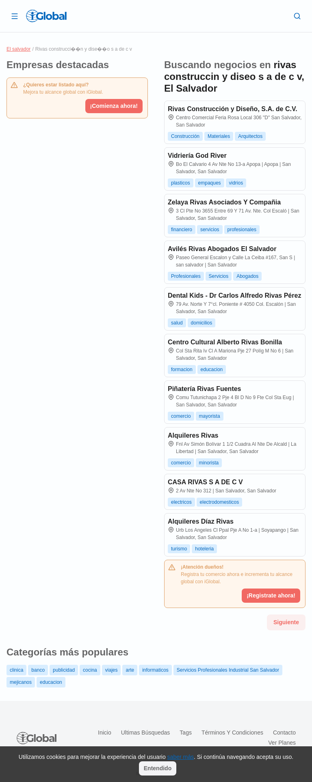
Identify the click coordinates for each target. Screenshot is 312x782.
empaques (209, 183)
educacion (212, 369)
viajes (111, 670)
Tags (186, 732)
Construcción (185, 136)
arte (130, 670)
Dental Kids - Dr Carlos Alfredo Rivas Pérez (234, 295)
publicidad (64, 670)
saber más (180, 757)
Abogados (247, 276)
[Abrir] (14, 16)
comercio (181, 416)
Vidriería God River (197, 155)
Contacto (284, 732)
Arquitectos (250, 136)
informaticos (155, 670)
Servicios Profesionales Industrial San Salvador (228, 670)
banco (38, 670)
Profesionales (186, 276)
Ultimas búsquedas (145, 732)
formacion (182, 369)
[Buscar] (297, 16)
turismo (179, 549)
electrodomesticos (219, 502)
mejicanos (21, 682)
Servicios (219, 276)
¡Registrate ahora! (271, 595)
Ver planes (282, 742)
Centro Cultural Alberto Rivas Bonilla (225, 342)
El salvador (18, 49)
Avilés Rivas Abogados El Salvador (222, 248)
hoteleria (204, 549)
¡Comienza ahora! (114, 106)
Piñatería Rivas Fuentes (204, 388)
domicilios (201, 323)
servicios (209, 229)
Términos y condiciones (232, 732)
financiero (181, 229)
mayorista (209, 416)
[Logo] (46, 16)
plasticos (180, 183)
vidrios (236, 183)
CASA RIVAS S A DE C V (205, 482)
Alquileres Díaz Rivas (201, 521)
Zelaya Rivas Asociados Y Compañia (224, 202)
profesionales (242, 229)
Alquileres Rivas (193, 435)
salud (177, 323)
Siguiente (286, 622)
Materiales (219, 136)
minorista (209, 463)
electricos (181, 502)
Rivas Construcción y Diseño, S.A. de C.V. (232, 108)
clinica (16, 670)
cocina (90, 670)
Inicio (104, 732)
